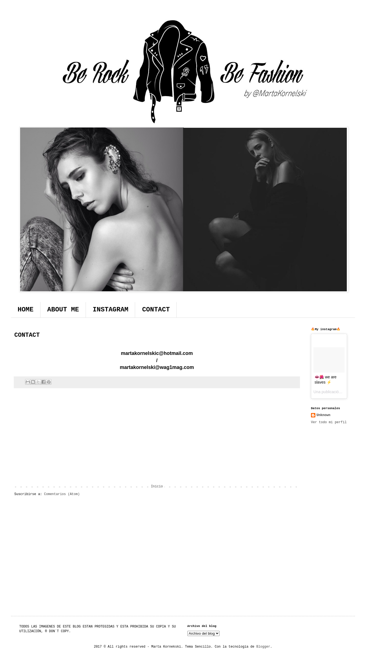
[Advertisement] (156, 439)
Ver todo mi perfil (329, 422)
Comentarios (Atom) (62, 494)
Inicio (157, 486)
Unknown (323, 415)
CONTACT (156, 309)
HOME (26, 309)
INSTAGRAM (111, 309)
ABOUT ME (63, 309)
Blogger (263, 647)
